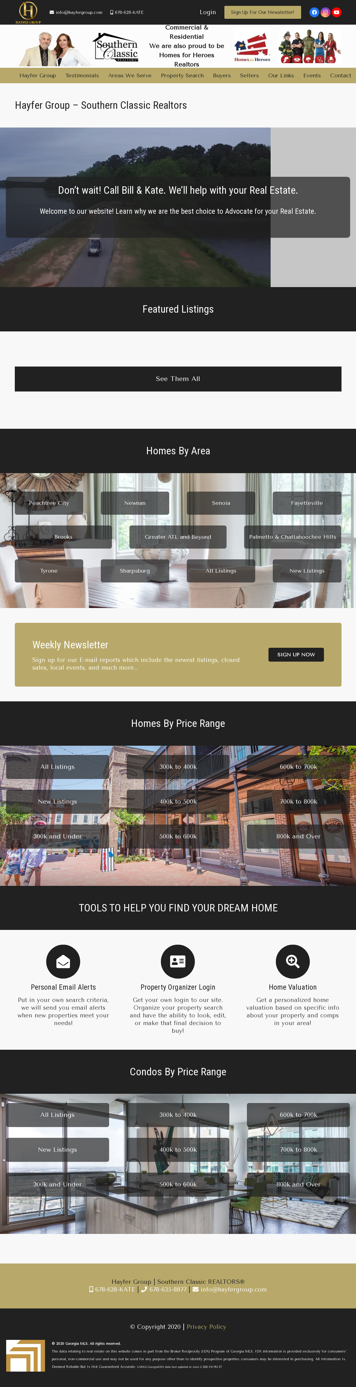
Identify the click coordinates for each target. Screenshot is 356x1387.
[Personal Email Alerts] (63, 962)
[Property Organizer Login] (178, 962)
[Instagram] (325, 12)
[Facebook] (314, 12)
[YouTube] (337, 12)
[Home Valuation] (292, 962)
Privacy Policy (206, 1327)
